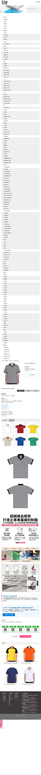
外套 (4, 92)
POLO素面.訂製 (6, 43)
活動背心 (5, 327)
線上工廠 (5, 26)
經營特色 (5, 23)
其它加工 (5, 294)
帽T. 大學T (5, 37)
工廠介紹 (4, 17)
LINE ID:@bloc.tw (32, 697)
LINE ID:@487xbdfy (32, 704)
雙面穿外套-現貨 (7, 101)
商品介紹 (20, 390)
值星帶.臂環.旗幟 (7, 116)
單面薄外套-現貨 (7, 96)
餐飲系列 (5, 123)
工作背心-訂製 (6, 83)
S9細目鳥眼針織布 (7, 191)
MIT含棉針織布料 (7, 210)
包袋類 (5, 114)
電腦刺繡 (5, 298)
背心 (4, 79)
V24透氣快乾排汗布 (7, 173)
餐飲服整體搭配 (6, 138)
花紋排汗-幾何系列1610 (8, 197)
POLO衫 (5, 41)
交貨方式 (5, 309)
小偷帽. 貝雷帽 (6, 72)
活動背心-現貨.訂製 (7, 81)
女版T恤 (5, 316)
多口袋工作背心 (6, 131)
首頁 (3, 360)
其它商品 (5, 109)
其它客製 (5, 118)
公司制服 (5, 140)
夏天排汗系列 (6, 208)
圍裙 (4, 61)
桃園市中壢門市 (6, 354)
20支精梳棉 (6, 213)
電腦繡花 (16, 696)
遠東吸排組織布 (6, 202)
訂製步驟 (5, 305)
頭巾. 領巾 (5, 76)
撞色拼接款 (6, 149)
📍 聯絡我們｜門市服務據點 (9, 614)
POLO (10, 696)
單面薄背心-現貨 (7, 85)
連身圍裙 (5, 63)
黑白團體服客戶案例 (7, 162)
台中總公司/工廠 (7, 356)
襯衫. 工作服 (6, 52)
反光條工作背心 (6, 134)
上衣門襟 (5, 287)
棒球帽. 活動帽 (6, 74)
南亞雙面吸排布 (6, 204)
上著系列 (5, 125)
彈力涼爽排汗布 (6, 186)
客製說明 (28, 390)
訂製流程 (5, 303)
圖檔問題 (5, 338)
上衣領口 (5, 283)
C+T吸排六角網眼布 (7, 228)
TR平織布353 (6, 259)
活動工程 (5, 142)
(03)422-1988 (26, 704)
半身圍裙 (5, 65)
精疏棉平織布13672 (7, 252)
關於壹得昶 (6, 19)
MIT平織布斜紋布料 (7, 250)
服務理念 (5, 21)
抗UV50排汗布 (6, 178)
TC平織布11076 (6, 254)
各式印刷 (5, 276)
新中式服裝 (6, 156)
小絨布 (5, 241)
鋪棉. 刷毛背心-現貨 (7, 90)
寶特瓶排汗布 (6, 184)
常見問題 (5, 331)
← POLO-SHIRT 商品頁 (25, 636)
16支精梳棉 (6, 219)
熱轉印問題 (6, 340)
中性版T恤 (5, 314)
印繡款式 (4, 272)
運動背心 (5, 147)
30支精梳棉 (6, 217)
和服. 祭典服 (6, 57)
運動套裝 (5, 39)
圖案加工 (5, 274)
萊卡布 (5, 239)
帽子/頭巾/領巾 (6, 68)
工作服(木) (5, 129)
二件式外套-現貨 (7, 103)
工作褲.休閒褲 (6, 107)
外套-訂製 (5, 94)
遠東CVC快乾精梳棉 (7, 232)
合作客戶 (5, 28)
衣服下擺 (5, 292)
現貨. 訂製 (5, 48)
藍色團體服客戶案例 (7, 160)
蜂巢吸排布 (6, 206)
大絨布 (5, 243)
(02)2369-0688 (26, 701)
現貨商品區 (6, 120)
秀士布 (5, 263)
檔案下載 (5, 342)
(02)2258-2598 (26, 697)
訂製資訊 (4, 301)
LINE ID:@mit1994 (32, 708)
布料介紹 (4, 164)
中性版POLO (6, 318)
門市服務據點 (25, 693)
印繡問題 (5, 336)
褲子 (4, 105)
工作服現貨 (6, 59)
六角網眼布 (6, 237)
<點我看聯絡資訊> (4, 415)
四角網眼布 (6, 235)
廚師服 (5, 323)
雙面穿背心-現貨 (7, 87)
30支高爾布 (6, 221)
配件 (9, 701)
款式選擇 (5, 281)
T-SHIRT (5, 32)
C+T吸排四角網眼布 (7, 226)
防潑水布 (5, 265)
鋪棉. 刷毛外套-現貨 (7, 98)
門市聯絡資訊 (6, 347)
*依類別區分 (6, 136)
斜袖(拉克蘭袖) (6, 151)
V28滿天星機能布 (7, 171)
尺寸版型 (5, 312)
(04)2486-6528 (26, 708)
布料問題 (5, 334)
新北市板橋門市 (6, 349)
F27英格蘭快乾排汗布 (7, 175)
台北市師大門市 (6, 351)
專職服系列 (6, 54)
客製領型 (5, 153)
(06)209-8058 (26, 712)
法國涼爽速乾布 (6, 182)
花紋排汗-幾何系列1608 (8, 193)
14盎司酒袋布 (6, 270)
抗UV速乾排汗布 (7, 180)
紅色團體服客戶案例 (7, 158)
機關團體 (5, 145)
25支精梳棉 (6, 215)
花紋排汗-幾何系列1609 (8, 195)
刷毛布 (5, 248)
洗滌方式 (35, 390)
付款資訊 (5, 307)
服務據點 (4, 345)
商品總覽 (4, 30)
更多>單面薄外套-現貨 (5, 407)
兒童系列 (5, 112)
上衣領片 (5, 285)
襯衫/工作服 (6, 50)
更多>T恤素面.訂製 (4, 406)
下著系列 (5, 127)
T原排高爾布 (6, 169)
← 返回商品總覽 (14, 636)
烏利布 (5, 261)
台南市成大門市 (6, 358)
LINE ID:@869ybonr (32, 712)
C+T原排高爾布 (6, 224)
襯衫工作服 (6, 325)
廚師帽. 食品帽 (6, 70)
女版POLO (6, 320)
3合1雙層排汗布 (6, 230)
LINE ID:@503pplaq (32, 701)
